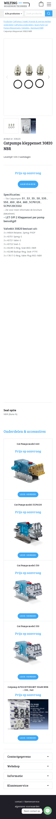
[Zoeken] (48, 13)
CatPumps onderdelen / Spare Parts (29, 25)
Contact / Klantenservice (27, 801)
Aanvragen (28, 184)
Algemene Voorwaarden (27, 806)
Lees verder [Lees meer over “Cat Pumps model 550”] (28, 676)
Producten (8, 21)
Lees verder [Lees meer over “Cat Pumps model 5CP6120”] (28, 555)
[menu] (49, 4)
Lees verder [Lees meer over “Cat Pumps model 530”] (28, 616)
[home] (21, 5)
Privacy (27, 811)
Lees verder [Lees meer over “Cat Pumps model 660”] (28, 494)
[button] (49, 77)
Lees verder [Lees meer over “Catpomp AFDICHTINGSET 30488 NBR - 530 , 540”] (28, 738)
